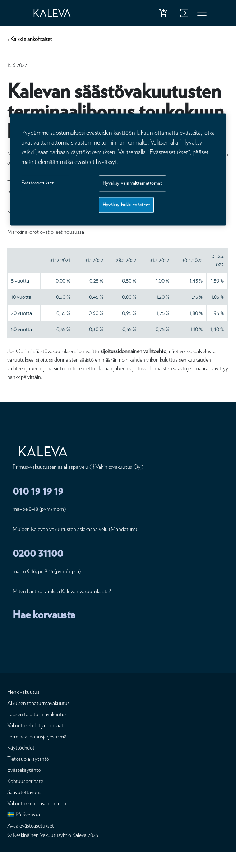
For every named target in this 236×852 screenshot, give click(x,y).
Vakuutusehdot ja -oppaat (35, 725)
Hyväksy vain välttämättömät (132, 183)
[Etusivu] (58, 13)
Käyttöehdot (20, 747)
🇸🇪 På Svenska (23, 814)
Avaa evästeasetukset (30, 825)
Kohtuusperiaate (25, 781)
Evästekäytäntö (24, 769)
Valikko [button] (202, 14)
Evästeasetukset (37, 182)
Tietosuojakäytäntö (28, 758)
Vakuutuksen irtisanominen (36, 803)
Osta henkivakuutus (164, 14)
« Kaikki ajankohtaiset (29, 39)
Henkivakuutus (23, 691)
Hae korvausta (44, 614)
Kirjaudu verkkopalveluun (183, 14)
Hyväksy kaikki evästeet (126, 204)
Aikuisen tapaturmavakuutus (38, 703)
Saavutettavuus (24, 792)
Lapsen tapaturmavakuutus (37, 714)
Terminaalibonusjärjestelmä (36, 736)
